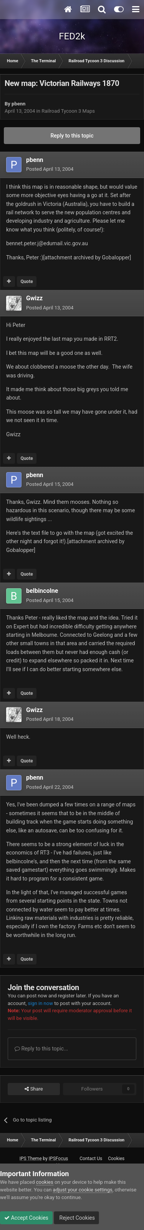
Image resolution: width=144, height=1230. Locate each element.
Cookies (116, 1158)
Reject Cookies (76, 1218)
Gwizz (34, 298)
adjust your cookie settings (83, 1190)
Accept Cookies (26, 1218)
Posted (49, 169)
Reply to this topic (72, 136)
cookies (44, 1182)
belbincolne (42, 590)
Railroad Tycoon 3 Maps (68, 111)
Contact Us (90, 1158)
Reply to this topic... (41, 1049)
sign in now (40, 1003)
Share (34, 1089)
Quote (26, 281)
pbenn (18, 104)
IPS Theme (31, 1158)
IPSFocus (58, 1158)
